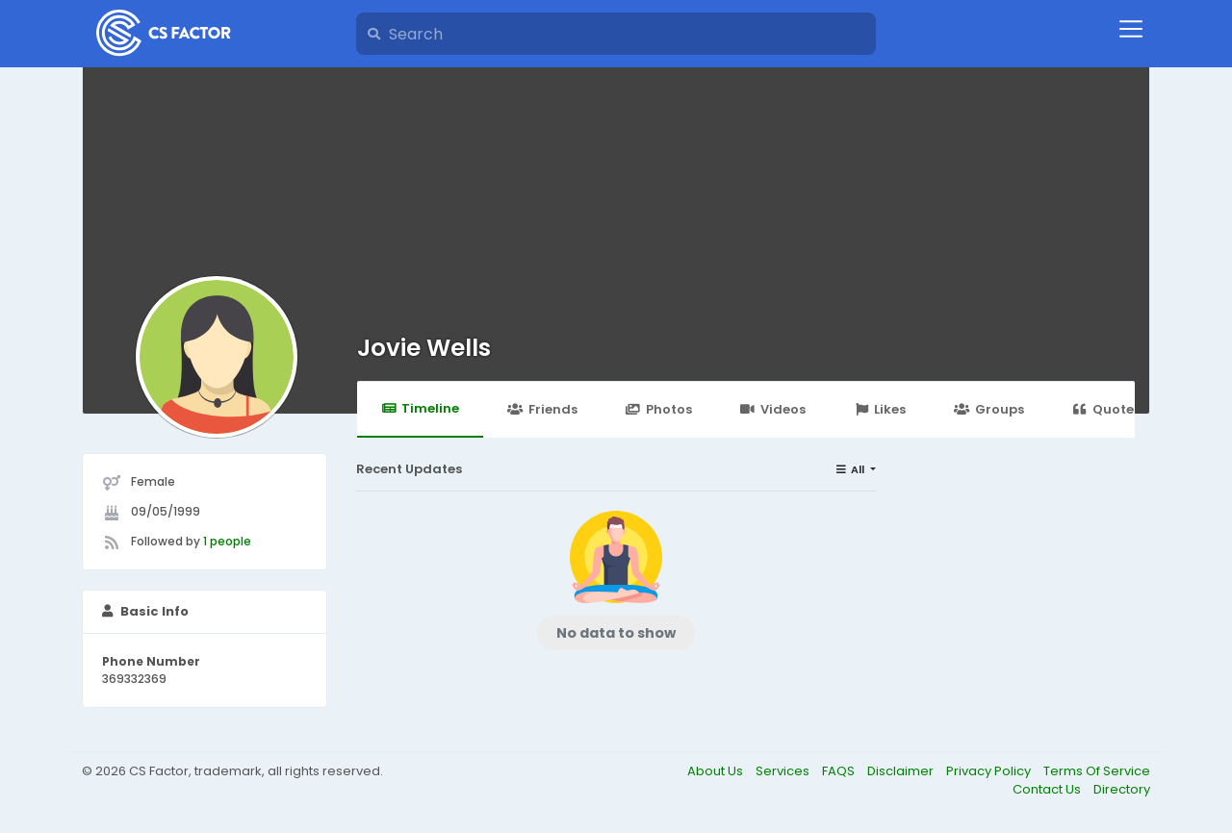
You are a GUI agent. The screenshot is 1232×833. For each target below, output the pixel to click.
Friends (542, 409)
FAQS (840, 771)
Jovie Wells (424, 348)
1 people (227, 541)
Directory (1121, 789)
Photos (659, 409)
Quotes (1106, 409)
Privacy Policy (990, 771)
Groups (988, 409)
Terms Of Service (1096, 771)
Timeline (420, 408)
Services (784, 771)
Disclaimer (902, 771)
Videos (773, 409)
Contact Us (1048, 789)
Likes (880, 409)
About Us (716, 771)
